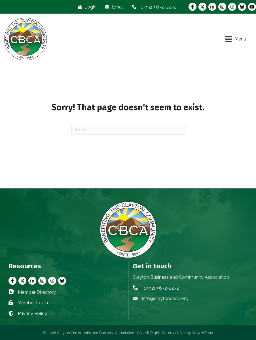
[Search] (128, 130)
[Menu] (236, 39)
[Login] (85, 7)
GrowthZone (202, 333)
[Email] (113, 7)
